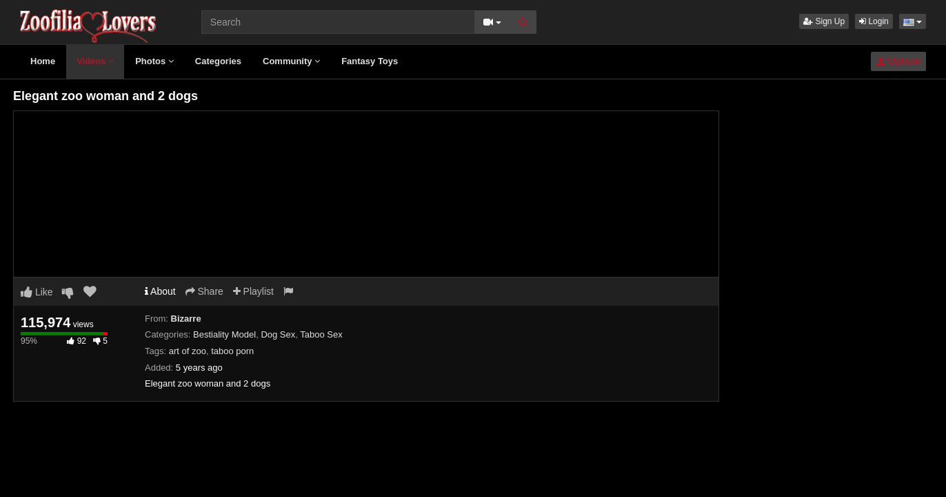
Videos (95, 61)
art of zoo (187, 351)
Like (37, 292)
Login (874, 21)
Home (42, 61)
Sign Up (824, 21)
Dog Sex (278, 334)
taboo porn (232, 351)
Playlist (253, 291)
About (160, 291)
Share (204, 291)
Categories (218, 61)
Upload (898, 61)
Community (291, 61)
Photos (154, 61)
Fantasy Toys (369, 61)
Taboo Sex (321, 334)
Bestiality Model (224, 334)
